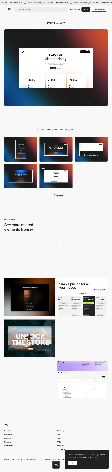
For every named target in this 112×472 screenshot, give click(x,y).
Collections (8, 434)
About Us (60, 446)
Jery (62, 23)
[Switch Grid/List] (29, 256)
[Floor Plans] (82, 379)
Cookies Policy (9, 459)
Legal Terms (21, 459)
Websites (7, 431)
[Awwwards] (9, 9)
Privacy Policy (31, 459)
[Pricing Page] (82, 297)
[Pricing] (29, 297)
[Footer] (20, 176)
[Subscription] (29, 338)
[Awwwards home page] (56, 465)
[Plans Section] (82, 338)
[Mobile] (20, 149)
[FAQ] (55, 176)
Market (59, 438)
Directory (7, 442)
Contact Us (61, 449)
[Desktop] (55, 149)
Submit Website (99, 9)
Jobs (58, 434)
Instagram (56, 459)
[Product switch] (82, 256)
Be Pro (86, 9)
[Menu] (91, 149)
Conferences (8, 446)
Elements (7, 438)
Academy (60, 431)
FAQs (59, 442)
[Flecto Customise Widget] (29, 379)
